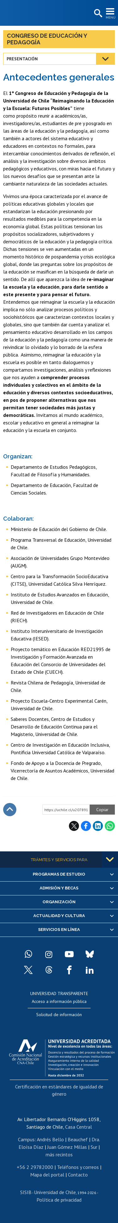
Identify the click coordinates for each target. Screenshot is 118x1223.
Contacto (78, 1174)
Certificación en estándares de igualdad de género (59, 1090)
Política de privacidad (59, 1200)
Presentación (22, 59)
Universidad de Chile (55, 1192)
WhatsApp (110, 826)
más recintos (59, 1154)
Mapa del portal (47, 1174)
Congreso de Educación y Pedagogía (47, 39)
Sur (94, 1147)
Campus (26, 1139)
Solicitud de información (59, 1014)
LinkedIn (98, 826)
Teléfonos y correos (78, 1167)
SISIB (25, 1192)
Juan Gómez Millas (67, 1147)
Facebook (86, 826)
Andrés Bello (50, 1139)
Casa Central (78, 1127)
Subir (9, 809)
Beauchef (78, 1139)
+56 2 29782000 (35, 1167)
